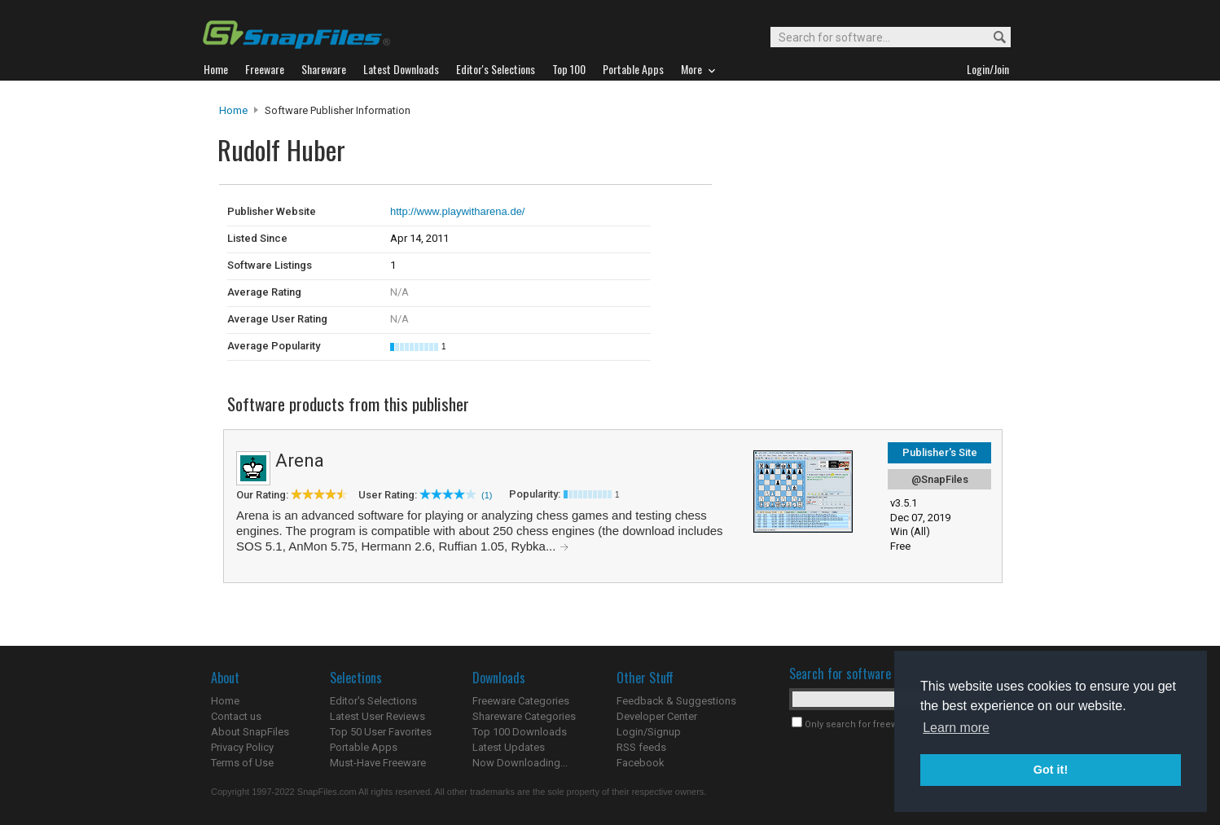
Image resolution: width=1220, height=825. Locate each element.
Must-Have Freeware (378, 763)
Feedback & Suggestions (676, 701)
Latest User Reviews (377, 716)
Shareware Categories (524, 716)
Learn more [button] (956, 728)
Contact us (236, 716)
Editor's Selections (373, 701)
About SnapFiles (250, 732)
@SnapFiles (939, 479)
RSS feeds (641, 747)
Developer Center (657, 716)
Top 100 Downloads (519, 732)
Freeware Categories (520, 701)
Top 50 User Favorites (381, 732)
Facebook (641, 763)
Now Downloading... (520, 763)
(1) (486, 495)
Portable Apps (363, 747)
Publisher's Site (939, 452)
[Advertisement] (821, 218)
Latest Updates (508, 747)
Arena (299, 460)
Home (233, 110)
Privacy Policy (242, 747)
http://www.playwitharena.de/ (457, 211)
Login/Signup (649, 732)
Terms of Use (242, 763)
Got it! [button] (1050, 769)
